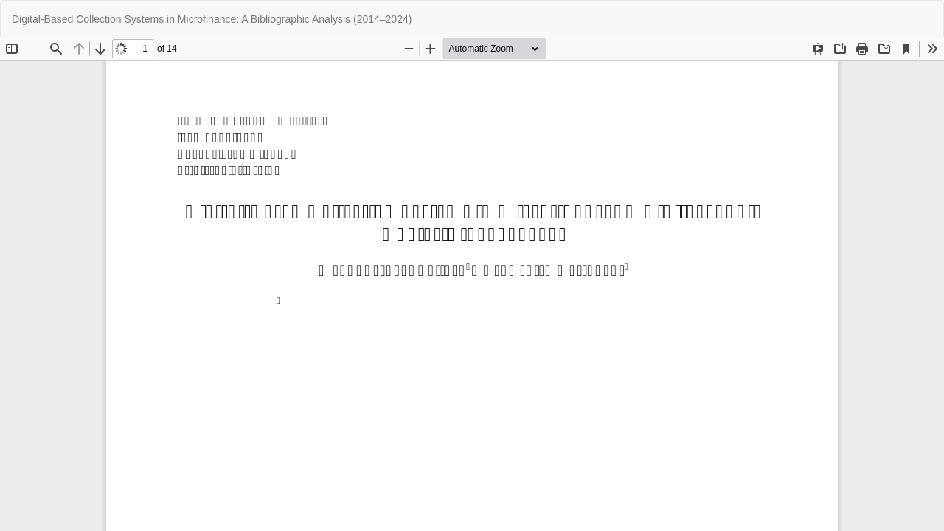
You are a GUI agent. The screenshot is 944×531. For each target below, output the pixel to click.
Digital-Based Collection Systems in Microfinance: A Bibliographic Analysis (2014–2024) (212, 19)
